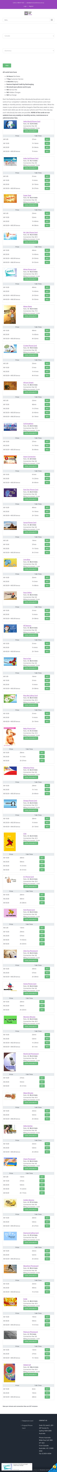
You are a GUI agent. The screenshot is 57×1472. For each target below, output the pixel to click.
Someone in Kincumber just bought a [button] (20, 1465)
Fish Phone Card (29, 910)
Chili (24, 834)
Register (31, 6)
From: (5, 32)
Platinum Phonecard (30, 1332)
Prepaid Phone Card (27, 1426)
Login (25, 6)
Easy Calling (27, 592)
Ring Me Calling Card (30, 696)
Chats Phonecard (29, 1159)
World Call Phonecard (31, 1054)
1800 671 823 (20, 3)
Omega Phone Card (30, 801)
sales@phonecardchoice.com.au (35, 3)
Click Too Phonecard (30, 951)
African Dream (28, 383)
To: (4, 47)
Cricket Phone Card (30, 346)
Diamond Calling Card (31, 1233)
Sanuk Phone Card (29, 522)
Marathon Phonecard (30, 1266)
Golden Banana (28, 1200)
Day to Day (27, 658)
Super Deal (27, 195)
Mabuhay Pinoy (28, 768)
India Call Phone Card (30, 158)
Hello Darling (27, 1126)
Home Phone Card (29, 984)
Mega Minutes (28, 1093)
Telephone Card (27, 1421)
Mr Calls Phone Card (30, 232)
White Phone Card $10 (18, 1465)
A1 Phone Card (28, 877)
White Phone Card (29, 269)
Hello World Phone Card (31, 121)
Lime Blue (26, 560)
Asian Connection (29, 457)
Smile (25, 1299)
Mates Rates (27, 306)
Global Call (27, 1365)
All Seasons (27, 626)
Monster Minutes (29, 1017)
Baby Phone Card (29, 728)
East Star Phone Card (30, 490)
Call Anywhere (28, 424)
